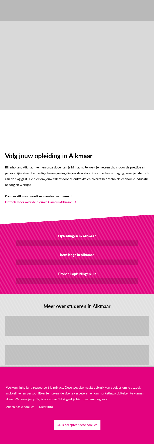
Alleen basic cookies (20, 407)
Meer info (46, 407)
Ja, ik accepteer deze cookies (77, 425)
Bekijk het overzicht (77, 243)
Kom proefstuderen (77, 281)
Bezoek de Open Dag (77, 262)
